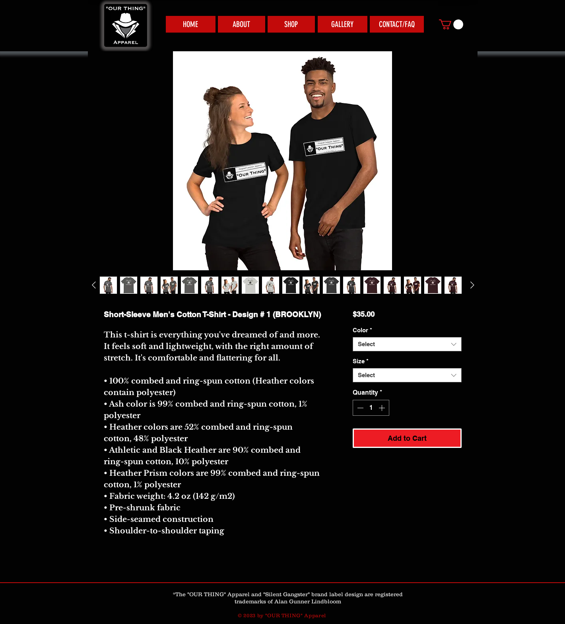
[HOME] (191, 24)
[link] (451, 24)
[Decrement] (359, 407)
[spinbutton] (371, 407)
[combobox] (407, 344)
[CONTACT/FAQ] (397, 24)
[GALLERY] (342, 24)
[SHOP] (291, 24)
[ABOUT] (241, 24)
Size (361, 361)
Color (362, 330)
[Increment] (382, 407)
